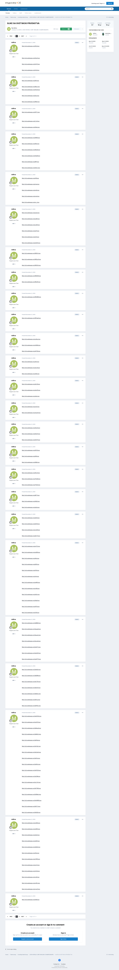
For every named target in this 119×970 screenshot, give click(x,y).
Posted (28, 42)
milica (15, 28)
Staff (20, 13)
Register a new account (27, 939)
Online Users (28, 13)
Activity (16, 8)
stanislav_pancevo (110, 33)
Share (56, 29)
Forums (8, 13)
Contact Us (56, 964)
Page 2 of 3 (33, 36)
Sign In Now (63, 939)
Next (22, 36)
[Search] (93, 8)
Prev (11, 36)
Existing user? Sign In (98, 3)
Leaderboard (37, 13)
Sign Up (110, 3)
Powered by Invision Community (59, 967)
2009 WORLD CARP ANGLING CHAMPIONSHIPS (35, 30)
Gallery (14, 13)
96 (14, 56)
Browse (9, 9)
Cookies (63, 964)
